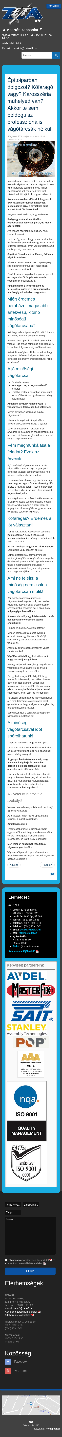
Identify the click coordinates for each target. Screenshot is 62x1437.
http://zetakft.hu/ (28, 933)
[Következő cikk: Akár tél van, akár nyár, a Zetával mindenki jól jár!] (47, 865)
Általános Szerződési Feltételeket (27, 1263)
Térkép (17, 946)
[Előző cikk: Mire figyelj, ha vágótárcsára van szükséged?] (14, 865)
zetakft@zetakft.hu (24, 48)
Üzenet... (30, 1236)
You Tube (16, 1371)
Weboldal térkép (12, 43)
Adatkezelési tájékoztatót (37, 1260)
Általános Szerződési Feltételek (23, 1311)
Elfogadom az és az (30, 1262)
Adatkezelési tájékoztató (21, 951)
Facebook (16, 1361)
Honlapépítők (53, 1428)
